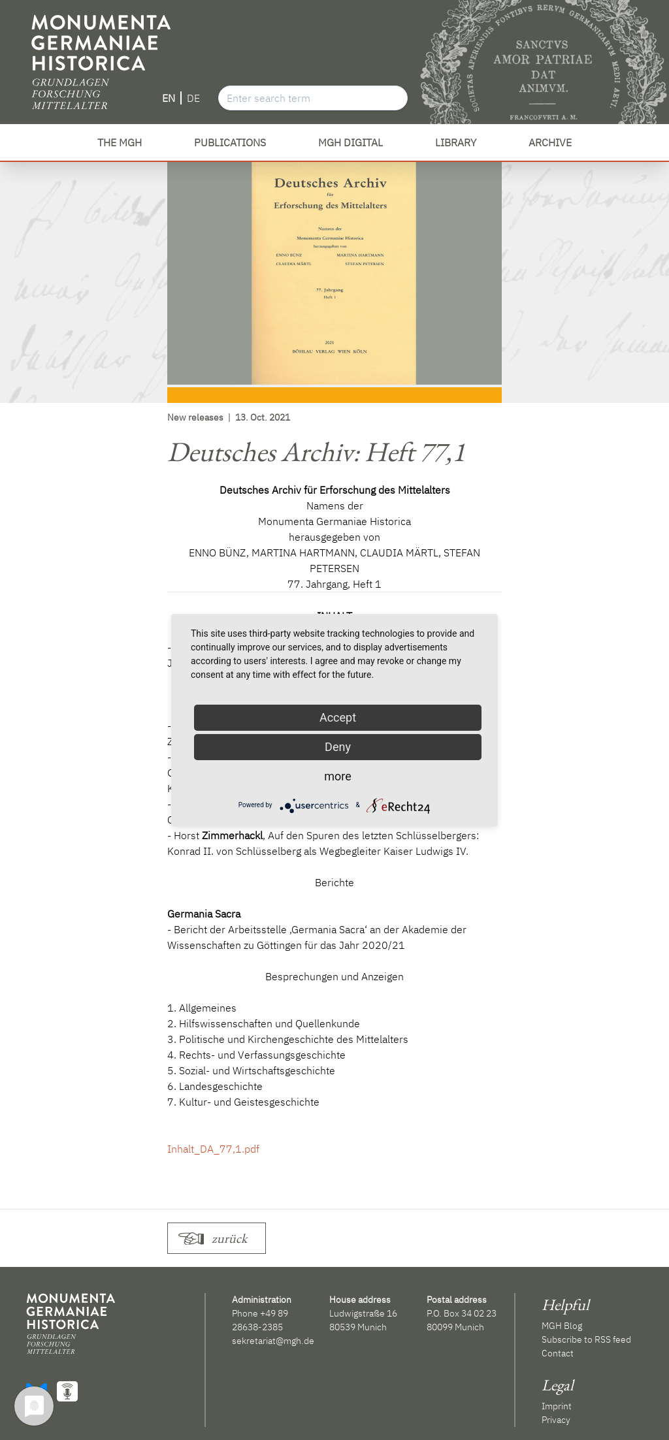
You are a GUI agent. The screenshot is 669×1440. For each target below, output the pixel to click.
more (337, 776)
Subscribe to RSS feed (586, 1339)
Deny (338, 747)
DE (193, 97)
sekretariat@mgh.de (273, 1341)
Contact (558, 1353)
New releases (195, 417)
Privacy (556, 1420)
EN (168, 97)
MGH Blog (562, 1326)
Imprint (557, 1406)
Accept (337, 717)
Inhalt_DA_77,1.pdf (213, 1148)
